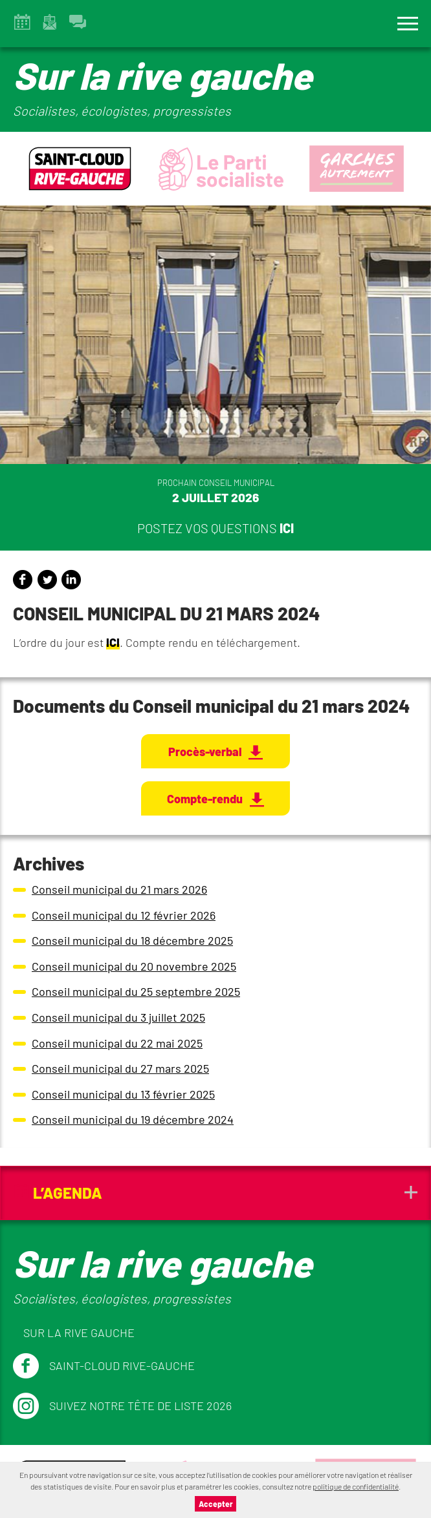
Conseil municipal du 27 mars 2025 (120, 1068)
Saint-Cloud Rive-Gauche (104, 1366)
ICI (113, 642)
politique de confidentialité (356, 1486)
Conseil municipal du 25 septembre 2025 (136, 991)
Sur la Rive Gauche (79, 1332)
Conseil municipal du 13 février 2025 (123, 1094)
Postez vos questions (215, 528)
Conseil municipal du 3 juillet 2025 (118, 1017)
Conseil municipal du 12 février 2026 (124, 915)
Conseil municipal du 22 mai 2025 (117, 1043)
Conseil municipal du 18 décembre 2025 (132, 940)
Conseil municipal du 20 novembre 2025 (134, 966)
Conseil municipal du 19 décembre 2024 (133, 1119)
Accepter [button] (216, 1503)
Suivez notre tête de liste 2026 (122, 1406)
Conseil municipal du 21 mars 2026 (119, 889)
